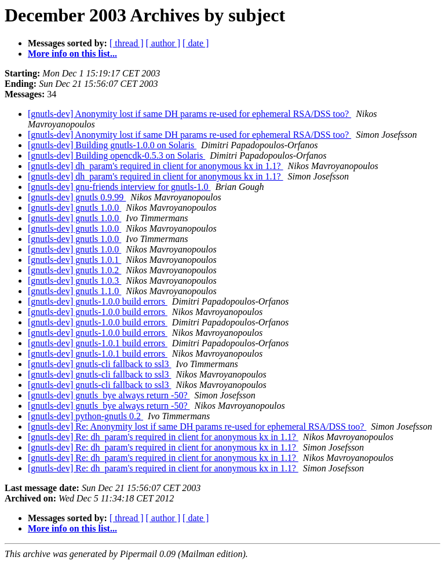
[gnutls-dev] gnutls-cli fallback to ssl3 (100, 364)
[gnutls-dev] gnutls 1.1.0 (74, 291)
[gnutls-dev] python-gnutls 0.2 (85, 416)
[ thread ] (127, 43)
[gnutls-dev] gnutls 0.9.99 (77, 197)
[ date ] (196, 43)
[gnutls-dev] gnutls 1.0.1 (74, 260)
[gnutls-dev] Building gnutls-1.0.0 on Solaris (112, 145)
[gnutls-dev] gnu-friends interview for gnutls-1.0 (119, 187)
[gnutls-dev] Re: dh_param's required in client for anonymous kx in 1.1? (163, 437)
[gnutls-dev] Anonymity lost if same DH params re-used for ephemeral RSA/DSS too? (189, 114)
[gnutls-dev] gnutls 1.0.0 (74, 208)
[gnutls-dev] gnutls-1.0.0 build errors (97, 301)
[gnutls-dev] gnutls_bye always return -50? (108, 395)
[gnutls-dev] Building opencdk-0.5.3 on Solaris (116, 155)
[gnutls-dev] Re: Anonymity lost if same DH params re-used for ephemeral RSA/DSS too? (197, 426)
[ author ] (163, 43)
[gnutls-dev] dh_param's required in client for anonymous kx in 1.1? (155, 166)
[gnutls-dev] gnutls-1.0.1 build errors (97, 343)
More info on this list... (72, 53)
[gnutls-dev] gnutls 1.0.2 (74, 270)
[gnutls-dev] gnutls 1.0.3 (74, 280)
